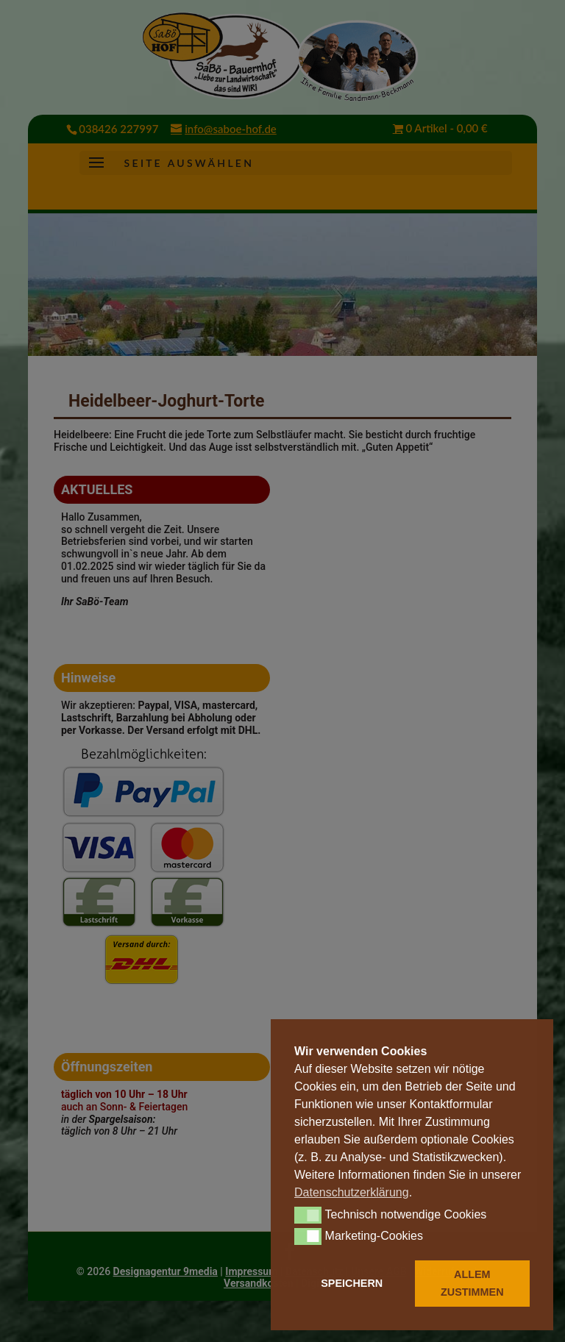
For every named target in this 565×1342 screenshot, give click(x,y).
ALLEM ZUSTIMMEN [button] (472, 1283)
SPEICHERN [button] (352, 1283)
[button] (307, 1215)
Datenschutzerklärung (351, 1192)
